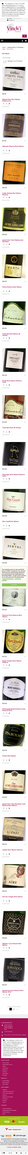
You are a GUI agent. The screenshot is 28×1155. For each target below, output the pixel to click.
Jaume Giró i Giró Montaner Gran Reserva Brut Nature (13, 849)
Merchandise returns (7, 1080)
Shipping (5, 1106)
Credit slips (5, 1084)
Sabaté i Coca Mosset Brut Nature (11, 988)
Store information (6, 1058)
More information (8, 579)
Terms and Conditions (8, 1109)
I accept (14, 585)
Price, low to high (14, 57)
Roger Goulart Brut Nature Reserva (11, 706)
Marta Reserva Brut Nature (12, 331)
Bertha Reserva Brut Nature (12, 613)
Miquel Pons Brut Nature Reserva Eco (11, 144)
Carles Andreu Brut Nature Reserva (11, 238)
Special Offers (6, 1088)
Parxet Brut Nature (9, 800)
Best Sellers (5, 1091)
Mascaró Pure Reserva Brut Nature (12, 660)
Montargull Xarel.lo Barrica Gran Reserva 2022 (13, 754)
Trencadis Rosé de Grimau (11, 472)
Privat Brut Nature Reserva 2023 (12, 426)
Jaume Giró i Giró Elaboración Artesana (12, 285)
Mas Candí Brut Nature (10, 566)
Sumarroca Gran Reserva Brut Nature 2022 (12, 1035)
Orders (4, 1082)
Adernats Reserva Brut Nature (13, 191)
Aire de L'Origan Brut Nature (12, 941)
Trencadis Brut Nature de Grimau (11, 379)
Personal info (6, 1079)
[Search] (13, 36)
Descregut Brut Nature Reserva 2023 (13, 519)
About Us (5, 1111)
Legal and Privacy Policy (8, 1107)
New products (6, 1089)
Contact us (11, 20)
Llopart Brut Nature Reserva (12, 894)
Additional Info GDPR (8, 1113)
